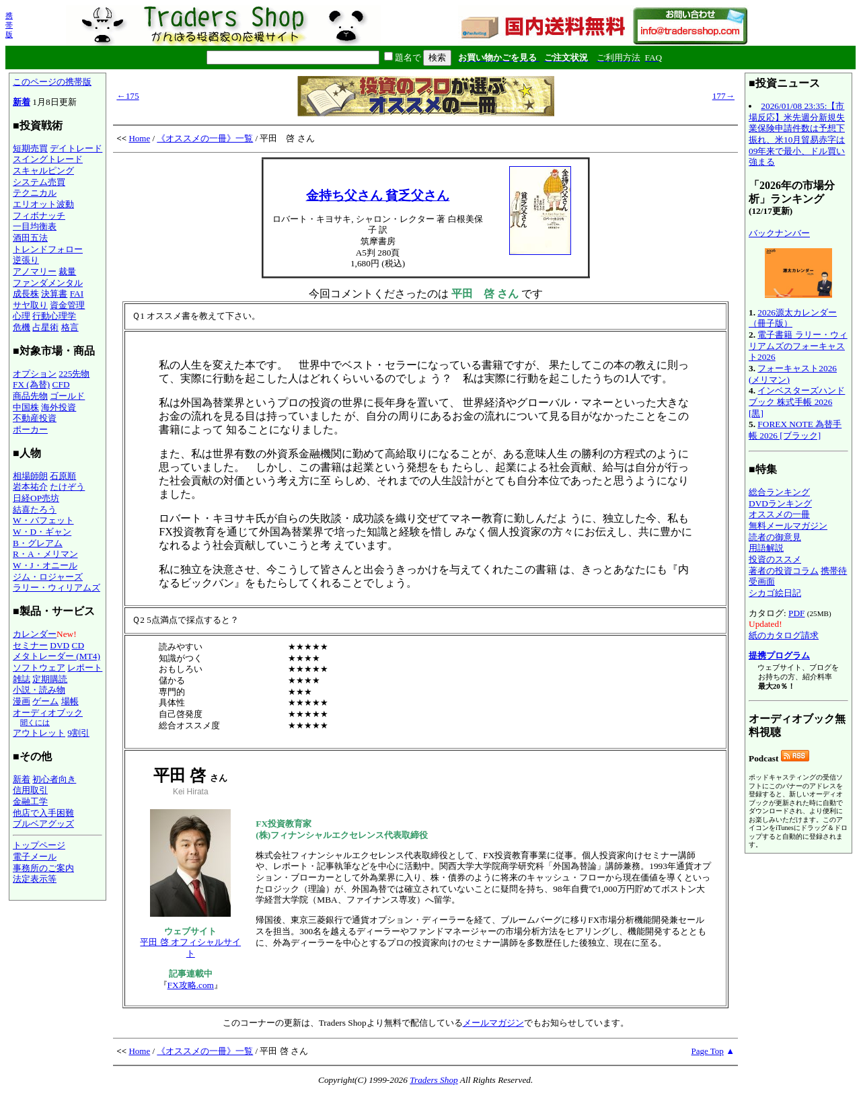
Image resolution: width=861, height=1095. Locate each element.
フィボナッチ (39, 216)
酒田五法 (30, 238)
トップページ (39, 845)
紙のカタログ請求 (784, 635)
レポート (84, 668)
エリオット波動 (43, 204)
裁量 (67, 271)
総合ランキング (779, 492)
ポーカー (30, 429)
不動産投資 (35, 418)
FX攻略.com (190, 985)
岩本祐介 (30, 487)
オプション (35, 374)
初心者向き (54, 779)
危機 (21, 327)
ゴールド (67, 396)
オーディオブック (48, 713)
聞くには (35, 722)
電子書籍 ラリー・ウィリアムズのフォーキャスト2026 (798, 346)
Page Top (707, 1051)
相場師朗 (30, 476)
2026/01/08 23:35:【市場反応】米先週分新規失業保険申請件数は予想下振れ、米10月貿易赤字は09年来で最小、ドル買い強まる (797, 134)
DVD (59, 645)
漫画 (21, 701)
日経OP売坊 (36, 498)
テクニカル (35, 193)
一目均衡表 (35, 226)
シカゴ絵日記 (775, 593)
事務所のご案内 (43, 868)
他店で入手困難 (43, 813)
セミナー (30, 645)
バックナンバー (779, 233)
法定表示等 (35, 879)
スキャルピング (43, 170)
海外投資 (58, 407)
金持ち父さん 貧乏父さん (378, 195)
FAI (77, 294)
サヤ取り (30, 305)
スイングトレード (48, 159)
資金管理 (67, 305)
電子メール (35, 857)
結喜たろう (35, 509)
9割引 (78, 733)
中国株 (26, 407)
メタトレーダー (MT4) (56, 656)
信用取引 (30, 790)
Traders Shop (433, 1080)
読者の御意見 (775, 537)
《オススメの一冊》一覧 (205, 138)
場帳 (70, 701)
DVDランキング (780, 503)
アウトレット (39, 733)
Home (139, 138)
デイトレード (76, 148)
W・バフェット (43, 520)
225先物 (74, 374)
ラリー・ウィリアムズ (56, 587)
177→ (723, 96)
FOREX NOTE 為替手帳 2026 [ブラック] (795, 430)
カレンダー (35, 634)
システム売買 (39, 182)
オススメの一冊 (779, 514)
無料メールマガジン (788, 526)
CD (78, 645)
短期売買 (30, 148)
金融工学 (30, 801)
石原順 (63, 476)
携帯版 (9, 24)
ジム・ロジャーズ (48, 577)
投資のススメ (775, 559)
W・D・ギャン (42, 532)
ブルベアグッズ (43, 824)
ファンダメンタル (48, 283)
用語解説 (766, 548)
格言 (70, 327)
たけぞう (67, 487)
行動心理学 (54, 316)
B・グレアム (38, 543)
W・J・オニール (45, 565)
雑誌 (21, 679)
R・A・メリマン (45, 554)
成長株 (26, 294)
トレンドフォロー (48, 249)
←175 (127, 96)
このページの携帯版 (52, 82)
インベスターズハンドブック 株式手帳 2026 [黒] (797, 401)
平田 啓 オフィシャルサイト (190, 947)
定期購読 (49, 679)
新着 (21, 102)
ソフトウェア (39, 668)
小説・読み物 (39, 690)
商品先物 (30, 396)
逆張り (26, 260)
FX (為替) (31, 384)
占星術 (45, 327)
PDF (796, 613)
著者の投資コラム (784, 571)
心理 (21, 316)
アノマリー (35, 271)
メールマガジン (493, 1023)
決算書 (54, 294)
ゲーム (45, 701)
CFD (61, 384)
